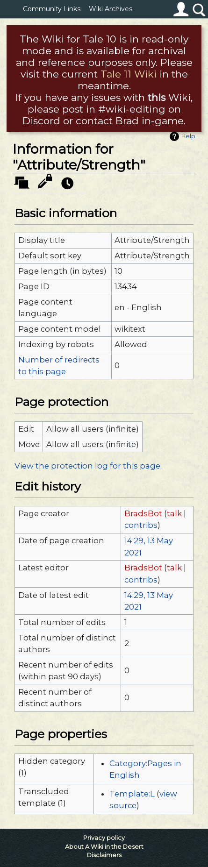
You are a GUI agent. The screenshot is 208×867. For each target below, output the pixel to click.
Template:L (132, 793)
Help (188, 136)
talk (174, 513)
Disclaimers (104, 855)
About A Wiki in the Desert (104, 846)
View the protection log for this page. (88, 465)
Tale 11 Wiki (128, 74)
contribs (141, 525)
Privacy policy (104, 837)
